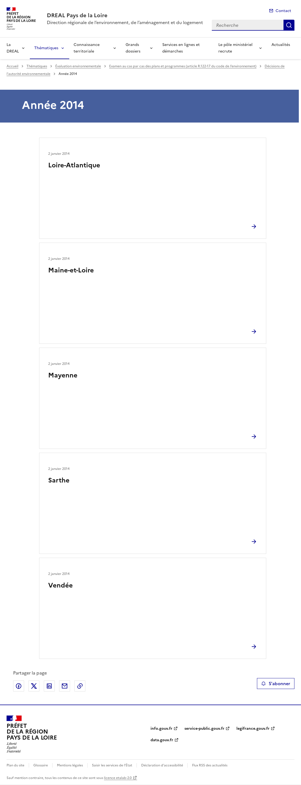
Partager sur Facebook (18, 686)
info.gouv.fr (161, 728)
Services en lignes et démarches (181, 48)
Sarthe (59, 480)
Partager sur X (33, 686)
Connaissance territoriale (87, 48)
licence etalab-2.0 (118, 777)
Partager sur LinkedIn (49, 686)
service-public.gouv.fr (204, 728)
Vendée (60, 585)
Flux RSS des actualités (209, 765)
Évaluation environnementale (78, 66)
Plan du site (15, 765)
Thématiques (46, 48)
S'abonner (275, 683)
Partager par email (64, 686)
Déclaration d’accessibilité (162, 765)
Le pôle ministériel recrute (235, 48)
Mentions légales (70, 765)
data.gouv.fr (161, 740)
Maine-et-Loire (71, 270)
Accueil (12, 66)
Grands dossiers (133, 48)
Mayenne (62, 375)
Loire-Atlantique (74, 165)
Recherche (288, 25)
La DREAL (13, 48)
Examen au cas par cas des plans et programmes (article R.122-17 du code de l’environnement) (182, 66)
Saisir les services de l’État (112, 765)
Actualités (280, 45)
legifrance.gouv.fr (253, 728)
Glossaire (40, 765)
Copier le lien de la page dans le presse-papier (79, 686)
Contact (283, 11)
